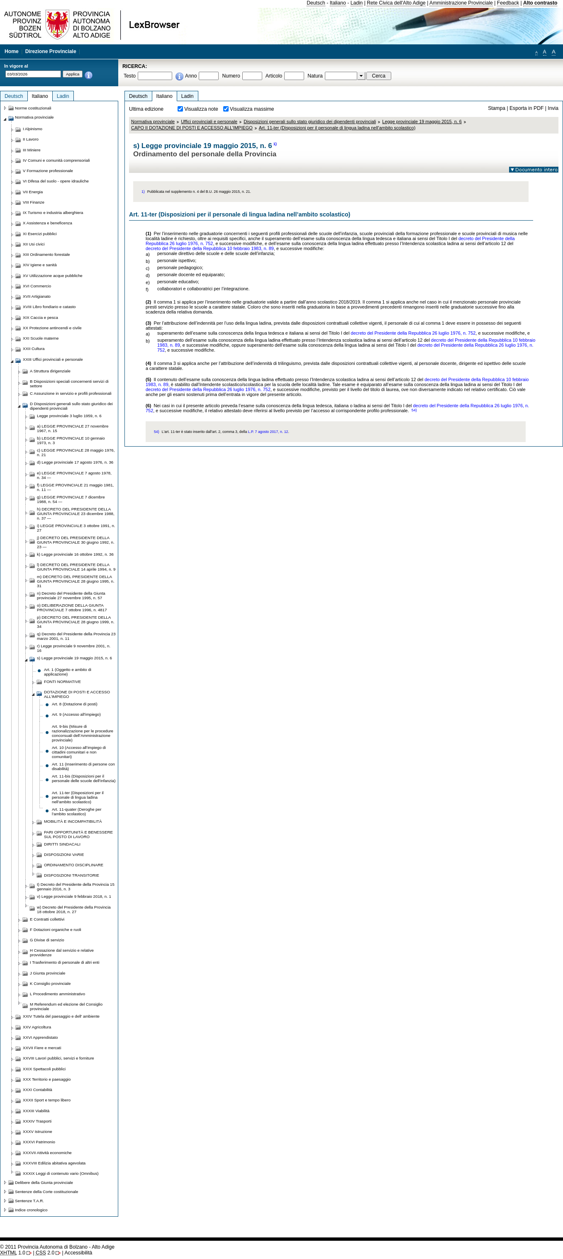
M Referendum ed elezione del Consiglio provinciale (66, 1006)
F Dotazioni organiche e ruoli (55, 929)
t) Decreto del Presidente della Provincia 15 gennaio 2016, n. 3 (76, 886)
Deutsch (316, 3)
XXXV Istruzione (37, 1131)
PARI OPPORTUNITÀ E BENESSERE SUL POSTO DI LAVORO (78, 834)
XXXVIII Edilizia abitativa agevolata (54, 1163)
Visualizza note (201, 109)
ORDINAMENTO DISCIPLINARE (73, 865)
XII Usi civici (33, 244)
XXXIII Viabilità (36, 1110)
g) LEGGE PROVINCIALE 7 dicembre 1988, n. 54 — (71, 499)
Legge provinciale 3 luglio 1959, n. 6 (69, 415)
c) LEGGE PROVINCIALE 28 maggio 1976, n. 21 (76, 452)
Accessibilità (78, 1253)
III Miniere (32, 150)
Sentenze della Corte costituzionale (46, 1191)
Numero (231, 76)
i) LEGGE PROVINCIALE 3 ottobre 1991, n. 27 (76, 527)
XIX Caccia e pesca (40, 317)
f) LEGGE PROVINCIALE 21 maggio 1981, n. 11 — (75, 487)
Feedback (508, 3)
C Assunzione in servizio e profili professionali (71, 393)
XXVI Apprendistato (40, 1037)
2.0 (45, 1253)
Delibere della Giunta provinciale (44, 1182)
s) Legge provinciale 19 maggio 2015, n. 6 (74, 658)
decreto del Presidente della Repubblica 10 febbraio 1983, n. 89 (210, 248)
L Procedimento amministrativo (57, 994)
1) (275, 144)
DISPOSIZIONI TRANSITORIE (71, 875)
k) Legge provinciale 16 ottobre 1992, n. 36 (75, 554)
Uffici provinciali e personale (209, 121)
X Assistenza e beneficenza (47, 223)
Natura (315, 76)
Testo (130, 76)
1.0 (12, 1253)
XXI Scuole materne (40, 338)
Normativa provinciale (153, 121)
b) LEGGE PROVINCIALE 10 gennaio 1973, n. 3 (71, 440)
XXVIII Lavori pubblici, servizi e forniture (58, 1058)
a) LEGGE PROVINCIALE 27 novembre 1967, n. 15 (72, 428)
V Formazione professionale (48, 170)
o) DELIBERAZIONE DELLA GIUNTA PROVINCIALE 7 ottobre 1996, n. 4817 (72, 607)
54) (414, 410)
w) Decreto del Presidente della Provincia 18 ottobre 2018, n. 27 (74, 909)
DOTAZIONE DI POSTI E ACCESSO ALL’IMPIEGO (77, 694)
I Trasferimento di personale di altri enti (64, 962)
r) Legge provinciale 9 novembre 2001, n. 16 (73, 648)
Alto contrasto (540, 3)
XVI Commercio (37, 286)
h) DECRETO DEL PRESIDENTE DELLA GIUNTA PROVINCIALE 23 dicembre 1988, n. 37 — (76, 513)
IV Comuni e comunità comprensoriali (56, 160)
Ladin (357, 3)
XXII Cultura (33, 348)
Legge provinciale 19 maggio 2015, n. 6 (422, 121)
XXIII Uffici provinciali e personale (53, 359)
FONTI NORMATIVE (62, 681)
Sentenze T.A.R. (29, 1200)
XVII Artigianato (37, 296)
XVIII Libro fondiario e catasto (49, 306)
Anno (191, 76)
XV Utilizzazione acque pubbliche (53, 275)
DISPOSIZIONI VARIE (64, 854)
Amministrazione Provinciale (461, 3)
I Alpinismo (32, 128)
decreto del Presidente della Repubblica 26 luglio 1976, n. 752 (413, 333)
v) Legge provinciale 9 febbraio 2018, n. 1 (74, 896)
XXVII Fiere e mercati (42, 1047)
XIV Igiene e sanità (40, 264)
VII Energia (33, 192)
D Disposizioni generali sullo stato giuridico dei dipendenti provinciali (71, 406)
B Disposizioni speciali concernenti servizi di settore (69, 383)
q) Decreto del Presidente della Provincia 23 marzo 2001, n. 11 (76, 636)
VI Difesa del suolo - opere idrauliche (56, 181)
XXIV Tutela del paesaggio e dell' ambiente (61, 1016)
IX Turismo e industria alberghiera (53, 212)
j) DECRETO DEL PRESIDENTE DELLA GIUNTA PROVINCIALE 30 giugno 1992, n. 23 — (76, 542)
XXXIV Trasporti (37, 1121)
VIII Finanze (33, 202)
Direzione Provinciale (50, 51)
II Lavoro (31, 139)
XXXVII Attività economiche (47, 1152)
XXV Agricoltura (37, 1027)
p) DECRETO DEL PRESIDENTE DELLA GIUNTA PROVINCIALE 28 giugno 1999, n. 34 (76, 622)
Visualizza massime (252, 109)
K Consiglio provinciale (50, 983)
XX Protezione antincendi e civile (52, 328)
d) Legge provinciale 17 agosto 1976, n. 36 (75, 462)
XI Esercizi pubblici (40, 233)
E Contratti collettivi (47, 919)
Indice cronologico (31, 1210)
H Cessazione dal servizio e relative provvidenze (62, 952)
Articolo (274, 76)
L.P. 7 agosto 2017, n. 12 (268, 432)
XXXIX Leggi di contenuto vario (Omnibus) (61, 1173)
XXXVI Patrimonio (39, 1142)
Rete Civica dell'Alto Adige (396, 3)
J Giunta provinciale (47, 973)
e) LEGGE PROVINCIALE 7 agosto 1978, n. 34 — (74, 475)
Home (12, 51)
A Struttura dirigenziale (50, 371)
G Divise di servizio (47, 940)
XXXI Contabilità (37, 1089)
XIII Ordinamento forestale (46, 254)
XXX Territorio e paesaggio (47, 1079)
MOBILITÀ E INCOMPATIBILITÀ (73, 821)
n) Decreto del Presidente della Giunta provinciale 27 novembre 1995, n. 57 (71, 595)
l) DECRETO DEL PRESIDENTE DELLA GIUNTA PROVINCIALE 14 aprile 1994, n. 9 (76, 566)
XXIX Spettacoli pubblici (44, 1069)
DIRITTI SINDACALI (62, 844)
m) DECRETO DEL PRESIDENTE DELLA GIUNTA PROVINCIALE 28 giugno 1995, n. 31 (76, 581)
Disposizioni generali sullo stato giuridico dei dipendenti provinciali (310, 121)
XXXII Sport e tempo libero (47, 1100)
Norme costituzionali (33, 108)
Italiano (338, 3)
